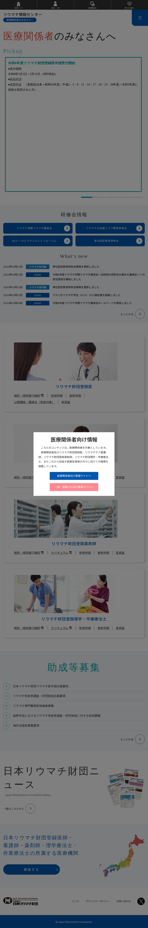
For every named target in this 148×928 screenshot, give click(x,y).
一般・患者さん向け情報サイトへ (74, 486)
